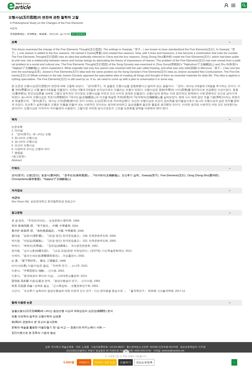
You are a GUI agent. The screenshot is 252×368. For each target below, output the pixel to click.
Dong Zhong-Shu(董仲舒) (203, 175)
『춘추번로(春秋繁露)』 (76, 175)
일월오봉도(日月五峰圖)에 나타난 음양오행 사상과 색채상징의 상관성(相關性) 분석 (62, 311)
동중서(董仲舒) (50, 175)
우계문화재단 (17, 34)
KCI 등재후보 (78, 34)
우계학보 (32, 34)
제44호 (43, 34)
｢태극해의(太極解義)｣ (106, 175)
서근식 (13, 28)
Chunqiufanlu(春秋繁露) (26, 179)
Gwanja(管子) (150, 175)
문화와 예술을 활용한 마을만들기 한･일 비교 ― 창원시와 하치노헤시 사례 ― (59, 327)
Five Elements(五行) (173, 175)
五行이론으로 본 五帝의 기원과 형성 (34, 332)
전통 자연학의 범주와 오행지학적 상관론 (36, 316)
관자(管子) (18, 175)
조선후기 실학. (131, 175)
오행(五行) (32, 175)
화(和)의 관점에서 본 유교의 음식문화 (35, 322)
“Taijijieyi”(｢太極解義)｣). (57, 179)
